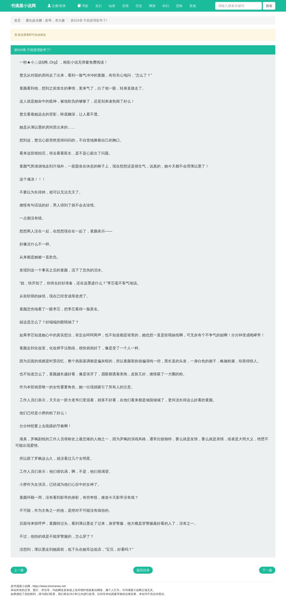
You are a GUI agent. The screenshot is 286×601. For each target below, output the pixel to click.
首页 (17, 20)
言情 (125, 6)
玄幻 (98, 6)
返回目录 (143, 570)
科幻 (165, 6)
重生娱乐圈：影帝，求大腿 (45, 20)
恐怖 (179, 6)
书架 (83, 6)
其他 (192, 6)
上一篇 (19, 570)
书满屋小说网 (23, 5)
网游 (152, 6)
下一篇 (267, 570)
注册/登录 (57, 6)
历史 (139, 6)
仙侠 (112, 6)
